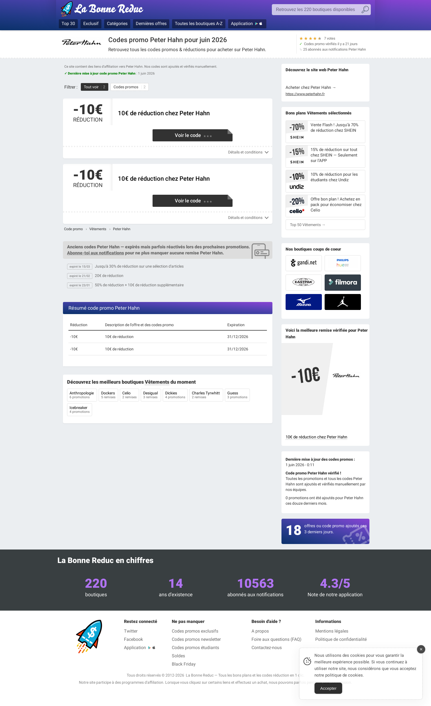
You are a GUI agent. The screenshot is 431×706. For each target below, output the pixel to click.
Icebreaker (80, 410)
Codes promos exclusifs (195, 631)
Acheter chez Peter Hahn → (311, 87)
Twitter (130, 631)
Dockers (108, 395)
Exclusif (91, 23)
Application (242, 23)
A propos (260, 631)
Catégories (117, 23)
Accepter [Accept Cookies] (328, 695)
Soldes (178, 655)
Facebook (133, 639)
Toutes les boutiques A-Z (199, 23)
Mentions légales (331, 631)
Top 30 (68, 23)
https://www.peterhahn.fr (305, 94)
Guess (237, 395)
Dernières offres (151, 23)
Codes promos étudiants (195, 647)
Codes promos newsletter (196, 639)
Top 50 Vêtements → (307, 224)
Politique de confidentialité (341, 639)
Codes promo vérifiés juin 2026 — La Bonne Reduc (103, 10)
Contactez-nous (267, 647)
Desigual (151, 395)
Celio (129, 395)
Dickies (175, 395)
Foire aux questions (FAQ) (277, 639)
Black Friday (184, 664)
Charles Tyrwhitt (206, 395)
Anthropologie (82, 395)
